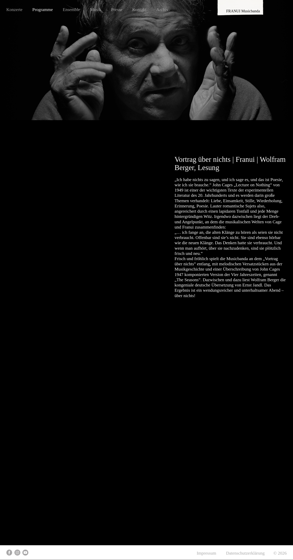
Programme (42, 9)
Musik (95, 9)
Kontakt (139, 9)
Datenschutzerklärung (245, 553)
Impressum (206, 553)
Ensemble (71, 9)
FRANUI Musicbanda (243, 11)
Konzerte (14, 9)
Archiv (162, 9)
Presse (116, 9)
